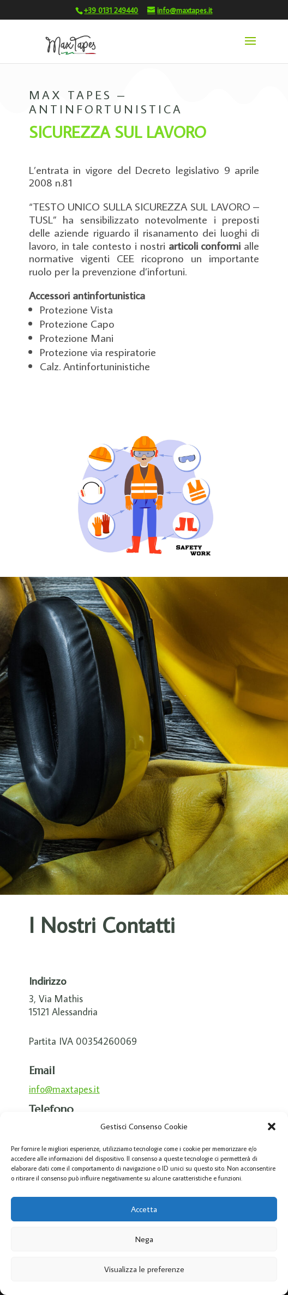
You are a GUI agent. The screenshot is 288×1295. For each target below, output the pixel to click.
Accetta (144, 1209)
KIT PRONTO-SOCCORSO (104, 401)
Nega (144, 1239)
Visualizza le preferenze (144, 1269)
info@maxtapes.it (64, 1089)
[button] (271, 1126)
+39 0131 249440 (111, 10)
